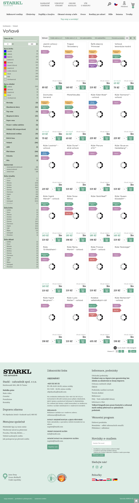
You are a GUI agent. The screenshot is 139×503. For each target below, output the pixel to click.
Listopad (10, 201)
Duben (9, 185)
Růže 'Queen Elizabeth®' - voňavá (120, 197)
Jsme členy (12, 474)
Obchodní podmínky (110, 378)
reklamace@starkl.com (56, 415)
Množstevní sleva (116, 56)
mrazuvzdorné (12, 169)
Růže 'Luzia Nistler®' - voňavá (75, 299)
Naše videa (7, 393)
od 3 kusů (117, 81)
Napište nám (53, 447)
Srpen (9, 194)
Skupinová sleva (92, 66)
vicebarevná (11, 79)
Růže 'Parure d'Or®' (96, 147)
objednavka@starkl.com (56, 392)
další (133, 351)
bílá (8, 77)
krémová (10, 60)
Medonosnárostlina (68, 52)
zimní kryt (10, 172)
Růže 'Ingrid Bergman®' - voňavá (48, 299)
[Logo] (12, 4)
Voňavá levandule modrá (122, 45)
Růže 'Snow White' (72, 197)
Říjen (8, 199)
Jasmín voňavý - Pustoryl (50, 45)
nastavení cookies (40, 499)
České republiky (14, 480)
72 (134, 38)
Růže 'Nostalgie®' (122, 247)
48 (130, 38)
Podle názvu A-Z (56, 38)
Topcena (92, 56)
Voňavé (45, 51)
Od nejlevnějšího (86, 38)
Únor (8, 180)
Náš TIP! (68, 213)
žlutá (9, 74)
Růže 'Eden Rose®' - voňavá (99, 96)
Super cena (92, 305)
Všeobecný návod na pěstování (15, 430)
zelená (9, 54)
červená (10, 62)
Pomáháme (7, 399)
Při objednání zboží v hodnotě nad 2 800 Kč (20, 414)
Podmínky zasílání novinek (103, 390)
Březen (9, 183)
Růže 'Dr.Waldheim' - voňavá (50, 248)
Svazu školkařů (14, 477)
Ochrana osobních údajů (101, 384)
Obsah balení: (57, 81)
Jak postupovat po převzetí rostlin (16, 439)
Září (8, 196)
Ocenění (6, 396)
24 (127, 38)
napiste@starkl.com (55, 426)
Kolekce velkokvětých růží (99, 299)
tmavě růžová (12, 65)
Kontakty (6, 402)
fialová (9, 57)
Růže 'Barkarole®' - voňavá (122, 299)
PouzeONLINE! (92, 102)
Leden (9, 178)
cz (116, 4)
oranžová (10, 68)
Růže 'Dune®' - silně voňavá (73, 147)
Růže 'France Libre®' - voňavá (98, 248)
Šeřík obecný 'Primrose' (97, 45)
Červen (9, 190)
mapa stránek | (9, 499)
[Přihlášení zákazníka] (124, 4)
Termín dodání (97, 393)
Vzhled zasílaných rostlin (13, 436)
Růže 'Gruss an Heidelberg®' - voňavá (121, 147)
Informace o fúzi (98, 402)
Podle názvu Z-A (71, 38)
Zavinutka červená (47, 96)
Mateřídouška (73, 95)
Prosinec (10, 203)
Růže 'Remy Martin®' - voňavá (75, 248)
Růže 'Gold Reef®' (99, 196)
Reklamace (96, 396)
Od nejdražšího (100, 38)
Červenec (10, 192)
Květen (9, 187)
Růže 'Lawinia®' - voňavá (50, 147)
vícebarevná (11, 98)
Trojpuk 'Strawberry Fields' (72, 45)
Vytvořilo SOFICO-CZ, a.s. (128, 499)
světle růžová (12, 71)
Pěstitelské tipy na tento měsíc (14, 427)
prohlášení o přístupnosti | (23, 499)
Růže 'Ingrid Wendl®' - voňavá (51, 197)
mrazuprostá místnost (14, 167)
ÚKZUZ (94, 387)
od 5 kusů (45, 233)
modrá (9, 51)
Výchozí (44, 38)
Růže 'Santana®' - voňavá (122, 96)
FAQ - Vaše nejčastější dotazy (103, 399)
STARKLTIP (92, 315)
